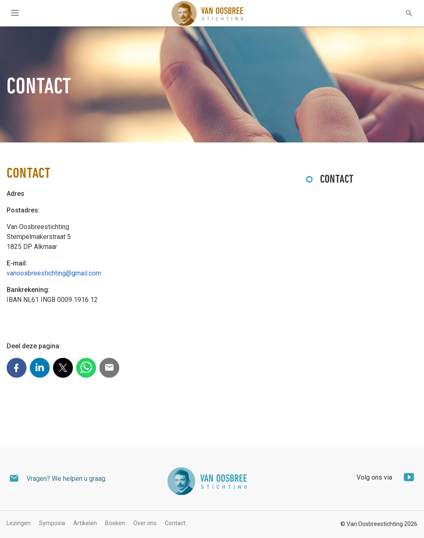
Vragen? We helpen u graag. (66, 479)
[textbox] (403, 13)
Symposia (52, 523)
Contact (337, 180)
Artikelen (85, 523)
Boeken (115, 523)
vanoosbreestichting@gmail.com (54, 273)
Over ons (145, 523)
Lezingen (19, 523)
